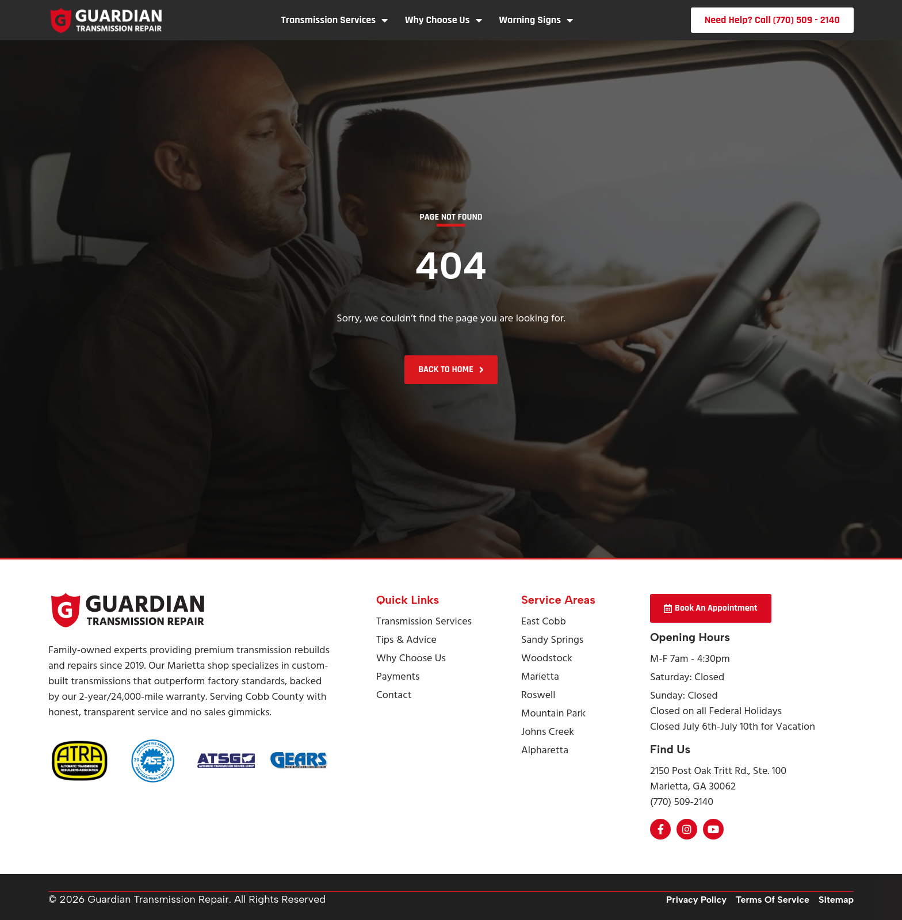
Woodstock (546, 658)
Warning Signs (536, 20)
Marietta (540, 677)
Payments (397, 677)
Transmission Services (334, 20)
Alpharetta (544, 750)
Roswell (538, 695)
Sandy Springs (552, 640)
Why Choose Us (443, 20)
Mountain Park (553, 714)
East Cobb (543, 622)
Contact (393, 695)
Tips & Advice (406, 640)
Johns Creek (547, 732)
